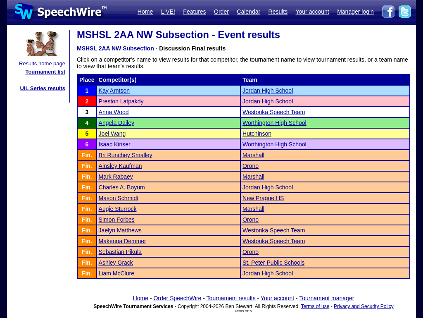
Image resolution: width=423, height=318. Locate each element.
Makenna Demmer (122, 241)
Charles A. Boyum (122, 187)
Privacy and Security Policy (364, 306)
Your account (312, 11)
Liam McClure (116, 273)
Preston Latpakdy (121, 101)
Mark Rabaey (116, 176)
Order (221, 11)
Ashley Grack (116, 262)
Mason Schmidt (118, 198)
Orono (250, 166)
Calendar (248, 11)
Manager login (355, 11)
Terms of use (315, 306)
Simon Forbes (117, 219)
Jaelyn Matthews (120, 230)
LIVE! (168, 11)
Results (278, 11)
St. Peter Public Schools (273, 262)
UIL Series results (42, 88)
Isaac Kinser (115, 144)
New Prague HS (263, 198)
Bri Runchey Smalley (125, 155)
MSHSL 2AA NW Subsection (115, 48)
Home (145, 11)
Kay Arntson (114, 90)
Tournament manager (326, 298)
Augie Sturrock (118, 209)
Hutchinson (256, 133)
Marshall (253, 155)
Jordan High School (267, 90)
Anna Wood (114, 112)
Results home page (42, 63)
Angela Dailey (116, 123)
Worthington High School (274, 123)
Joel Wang (112, 133)
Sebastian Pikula (120, 252)
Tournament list (45, 72)
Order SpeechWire (177, 298)
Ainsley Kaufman (120, 166)
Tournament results (231, 298)
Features (194, 11)
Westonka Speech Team (273, 112)
